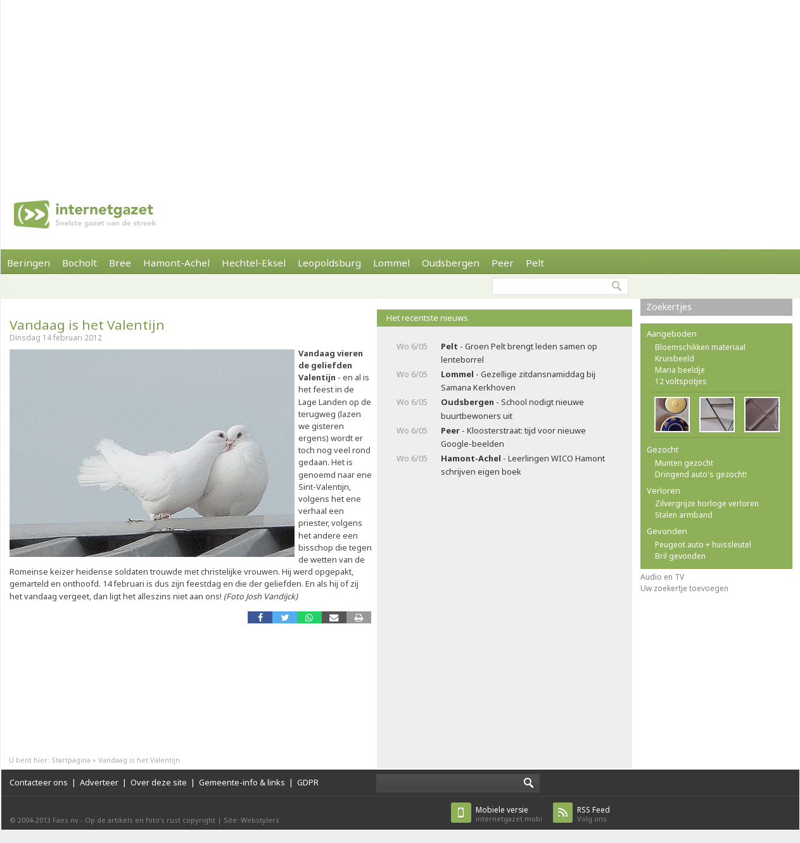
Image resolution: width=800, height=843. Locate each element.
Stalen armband (684, 514)
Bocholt (79, 262)
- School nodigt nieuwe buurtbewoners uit (512, 408)
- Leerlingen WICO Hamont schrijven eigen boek (523, 465)
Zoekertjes (669, 307)
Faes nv (66, 820)
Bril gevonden (680, 556)
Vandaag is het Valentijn (87, 325)
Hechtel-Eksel (254, 262)
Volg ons (593, 814)
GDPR (308, 782)
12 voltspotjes (681, 381)
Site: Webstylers (251, 820)
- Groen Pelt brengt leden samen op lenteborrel (519, 352)
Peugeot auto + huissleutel (703, 544)
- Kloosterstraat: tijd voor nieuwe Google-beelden (513, 437)
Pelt (535, 262)
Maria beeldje (680, 370)
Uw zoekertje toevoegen (684, 588)
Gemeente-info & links (242, 782)
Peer (503, 262)
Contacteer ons (39, 782)
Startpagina (71, 760)
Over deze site (158, 782)
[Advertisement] (244, 88)
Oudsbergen (450, 262)
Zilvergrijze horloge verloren (707, 503)
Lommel (391, 262)
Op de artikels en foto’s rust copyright (150, 820)
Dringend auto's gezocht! (701, 474)
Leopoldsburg (329, 262)
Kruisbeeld (674, 358)
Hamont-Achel (176, 262)
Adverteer (99, 782)
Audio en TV (662, 576)
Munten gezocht (684, 463)
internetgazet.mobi (509, 814)
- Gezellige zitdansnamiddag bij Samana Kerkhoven (518, 380)
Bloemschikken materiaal (700, 347)
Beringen (28, 262)
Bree (120, 262)
